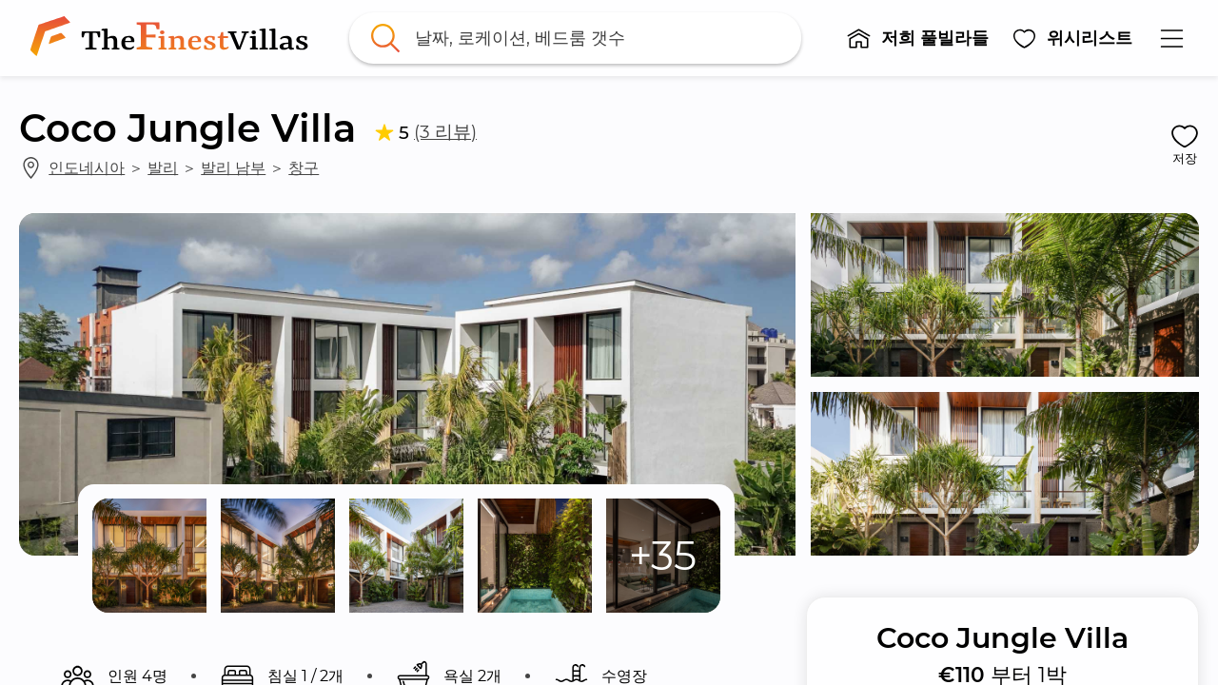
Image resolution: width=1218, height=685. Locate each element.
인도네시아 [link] (87, 167)
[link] (173, 38)
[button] (917, 38)
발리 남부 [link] (233, 167)
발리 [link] (162, 167)
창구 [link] (303, 167)
